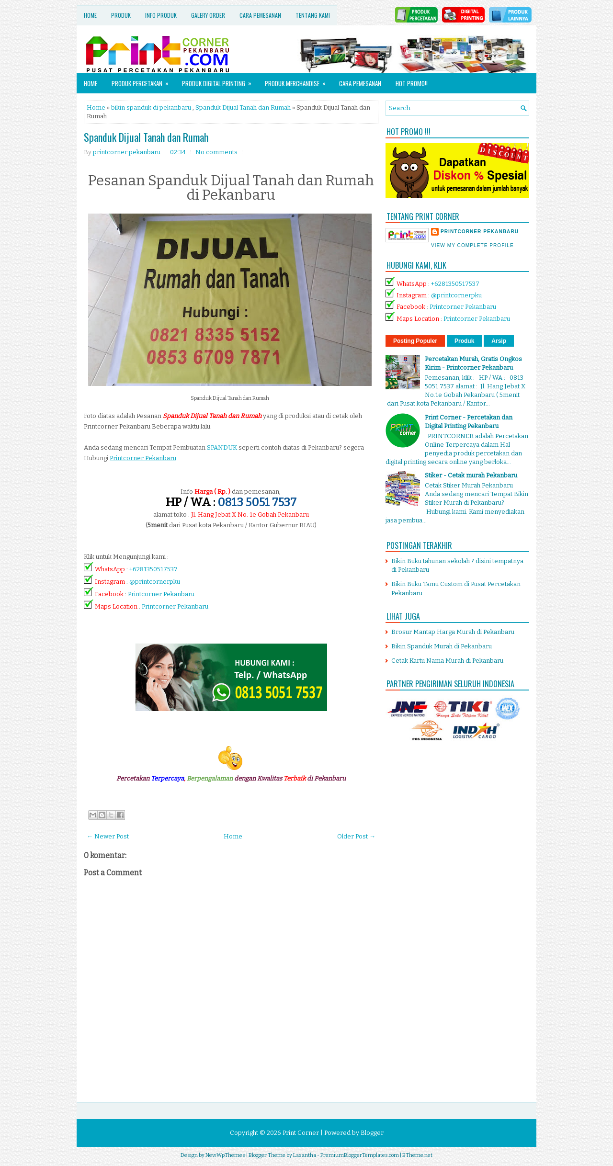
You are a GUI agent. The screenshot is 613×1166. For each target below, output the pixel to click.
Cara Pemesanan (260, 15)
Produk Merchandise (298, 80)
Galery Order (208, 15)
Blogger (372, 1132)
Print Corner (301, 1132)
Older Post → (356, 836)
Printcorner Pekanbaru (161, 594)
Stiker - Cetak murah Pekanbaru (471, 475)
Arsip (498, 341)
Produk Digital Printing (220, 80)
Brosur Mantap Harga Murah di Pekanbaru (452, 631)
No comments (216, 152)
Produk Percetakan (143, 80)
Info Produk (161, 15)
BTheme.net (417, 1155)
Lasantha (304, 1155)
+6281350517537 (153, 569)
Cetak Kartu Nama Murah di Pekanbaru (447, 660)
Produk (121, 15)
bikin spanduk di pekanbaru (151, 107)
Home (90, 15)
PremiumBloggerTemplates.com (359, 1155)
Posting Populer (415, 341)
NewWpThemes (225, 1155)
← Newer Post (108, 836)
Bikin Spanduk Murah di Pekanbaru (441, 646)
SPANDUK (222, 447)
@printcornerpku (154, 581)
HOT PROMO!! (412, 83)
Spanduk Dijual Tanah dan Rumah (243, 107)
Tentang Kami (312, 15)
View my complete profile (472, 245)
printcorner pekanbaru (480, 231)
